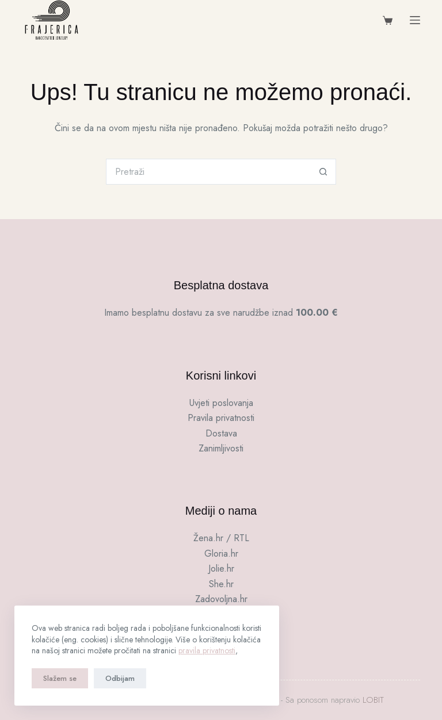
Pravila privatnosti (221, 417)
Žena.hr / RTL (221, 538)
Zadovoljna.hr (221, 599)
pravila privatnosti (206, 650)
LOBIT (373, 700)
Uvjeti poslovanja (221, 402)
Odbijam (120, 678)
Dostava (221, 433)
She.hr (221, 584)
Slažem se (60, 678)
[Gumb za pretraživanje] (323, 172)
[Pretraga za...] (208, 172)
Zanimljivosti (221, 448)
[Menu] (415, 20)
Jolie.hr (221, 568)
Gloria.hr (221, 553)
